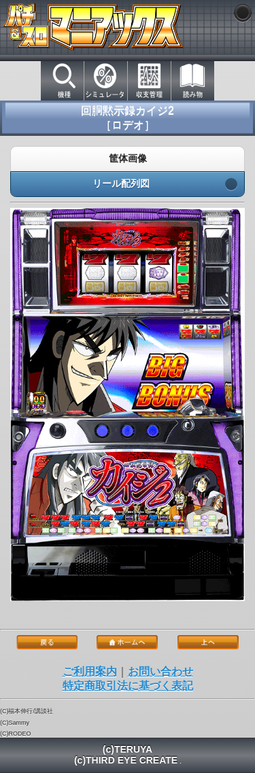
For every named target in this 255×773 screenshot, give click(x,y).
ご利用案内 (90, 671)
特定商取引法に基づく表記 (128, 685)
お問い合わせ (160, 671)
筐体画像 (127, 159)
